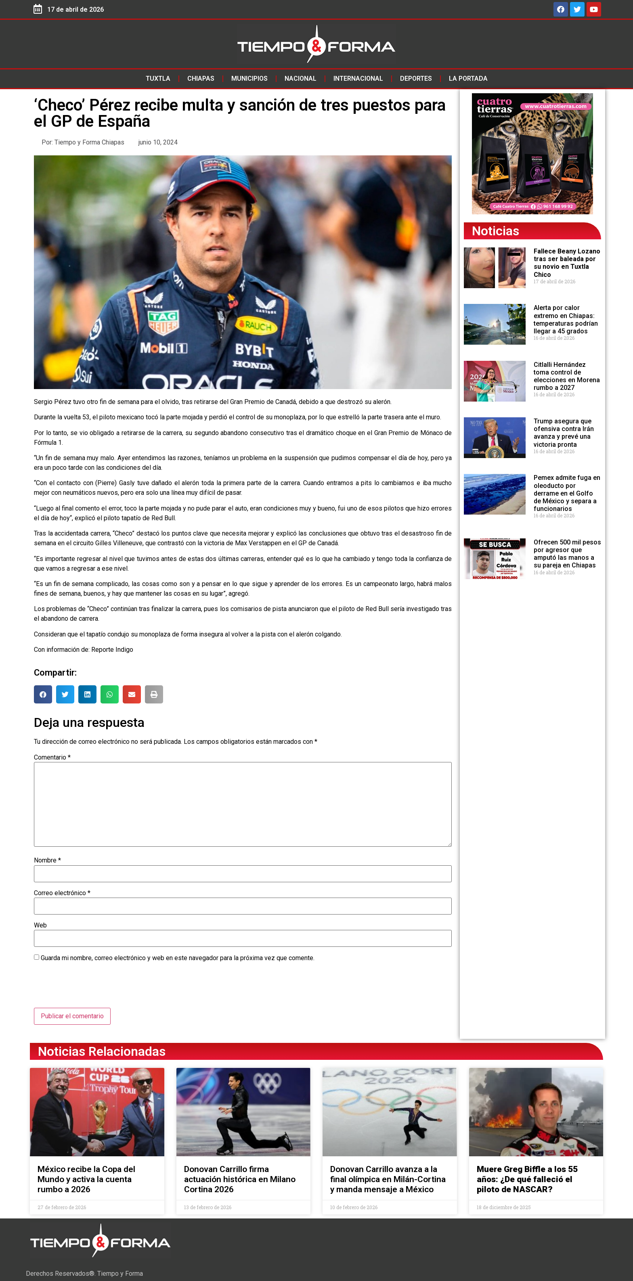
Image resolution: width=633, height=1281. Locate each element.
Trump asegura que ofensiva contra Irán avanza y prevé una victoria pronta (564, 432)
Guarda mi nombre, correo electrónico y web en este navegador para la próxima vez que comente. (177, 958)
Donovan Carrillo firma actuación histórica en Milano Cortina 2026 (240, 1179)
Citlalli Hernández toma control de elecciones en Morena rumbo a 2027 (567, 376)
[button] (43, 694)
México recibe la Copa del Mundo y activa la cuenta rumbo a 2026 (86, 1179)
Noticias (495, 231)
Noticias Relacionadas (102, 1051)
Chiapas (200, 78)
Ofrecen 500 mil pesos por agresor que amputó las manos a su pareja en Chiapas (567, 553)
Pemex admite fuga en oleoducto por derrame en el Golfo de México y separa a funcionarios (567, 493)
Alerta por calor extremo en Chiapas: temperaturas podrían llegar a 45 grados (566, 319)
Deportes (416, 78)
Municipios (249, 78)
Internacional (358, 78)
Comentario (52, 757)
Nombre (47, 860)
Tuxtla (158, 78)
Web (40, 925)
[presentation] (95, 988)
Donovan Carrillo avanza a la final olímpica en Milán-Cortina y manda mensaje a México (388, 1179)
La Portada (468, 78)
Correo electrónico (62, 893)
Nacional (300, 78)
